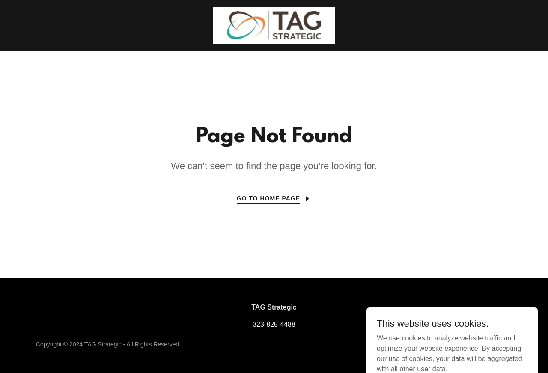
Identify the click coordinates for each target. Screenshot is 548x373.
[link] (274, 24)
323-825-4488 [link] (274, 324)
